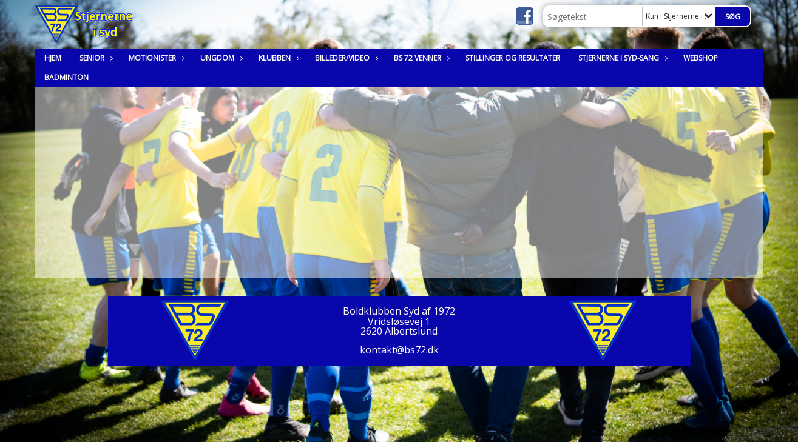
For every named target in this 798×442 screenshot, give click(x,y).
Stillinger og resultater (512, 58)
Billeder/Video (345, 58)
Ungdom (220, 58)
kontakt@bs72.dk (399, 350)
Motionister (155, 58)
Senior (94, 58)
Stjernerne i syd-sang (621, 58)
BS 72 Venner (420, 58)
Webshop (700, 58)
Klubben (278, 58)
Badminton (66, 77)
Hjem (52, 58)
